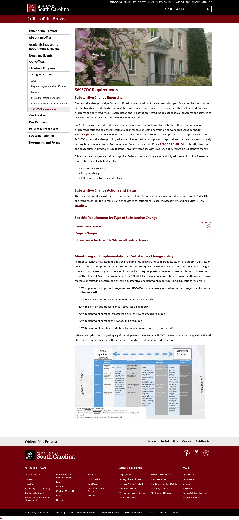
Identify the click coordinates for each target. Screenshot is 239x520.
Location (152, 441)
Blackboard (187, 489)
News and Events (40, 55)
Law (58, 482)
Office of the (47, 18)
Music (58, 496)
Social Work (93, 484)
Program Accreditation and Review (49, 104)
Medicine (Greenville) (66, 491)
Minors (35, 92)
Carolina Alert (189, 475)
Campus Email (189, 480)
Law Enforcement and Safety (164, 484)
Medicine (60, 487)
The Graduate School (34, 493)
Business (29, 480)
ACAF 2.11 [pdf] (169, 144)
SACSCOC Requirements (43, 110)
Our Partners (38, 122)
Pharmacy (92, 475)
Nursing (59, 500)
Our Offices (37, 62)
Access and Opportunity (161, 475)
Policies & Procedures (43, 129)
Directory (196, 2)
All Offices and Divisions (161, 493)
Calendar (180, 2)
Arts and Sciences (32, 475)
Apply (204, 2)
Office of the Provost (43, 31)
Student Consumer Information (81, 513)
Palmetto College (95, 496)
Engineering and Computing (37, 489)
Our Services (37, 115)
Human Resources (159, 480)
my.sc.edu (187, 484)
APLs (33, 81)
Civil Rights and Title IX (134, 513)
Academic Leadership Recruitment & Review (44, 47)
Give (210, 2)
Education (29, 484)
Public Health (94, 480)
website (79, 205)
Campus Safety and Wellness (195, 493)
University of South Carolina (39, 513)
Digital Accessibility (157, 513)
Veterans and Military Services (133, 493)
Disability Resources (128, 498)
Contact (165, 441)
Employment (125, 475)
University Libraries (159, 489)
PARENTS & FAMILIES (163, 2)
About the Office (40, 38)
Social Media (202, 441)
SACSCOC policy (84, 134)
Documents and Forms (44, 142)
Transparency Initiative (109, 513)
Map (188, 2)
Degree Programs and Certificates (48, 87)
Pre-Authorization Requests (45, 98)
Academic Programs (43, 68)
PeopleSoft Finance (191, 498)
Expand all (207, 222)
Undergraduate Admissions (131, 480)
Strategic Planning (41, 136)
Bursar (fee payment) (129, 489)
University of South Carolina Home (48, 8)
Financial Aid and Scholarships (133, 484)
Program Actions (42, 74)
